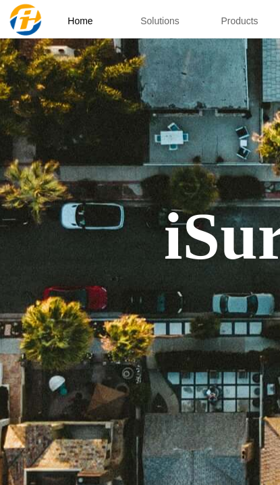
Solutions (159, 20)
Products (239, 20)
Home (79, 20)
